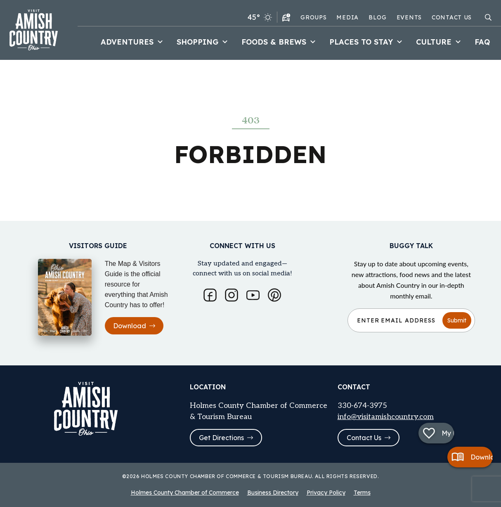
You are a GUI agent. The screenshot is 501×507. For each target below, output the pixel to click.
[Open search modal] (488, 17)
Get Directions (226, 438)
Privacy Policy (326, 492)
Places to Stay (366, 42)
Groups (313, 17)
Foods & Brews (279, 42)
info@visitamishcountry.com (386, 416)
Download (134, 324)
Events (409, 17)
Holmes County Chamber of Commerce (185, 492)
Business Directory (272, 492)
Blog (378, 17)
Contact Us (452, 17)
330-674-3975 (362, 404)
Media (347, 17)
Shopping (203, 42)
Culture (439, 42)
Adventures (133, 42)
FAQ (482, 42)
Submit (456, 319)
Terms (362, 492)
